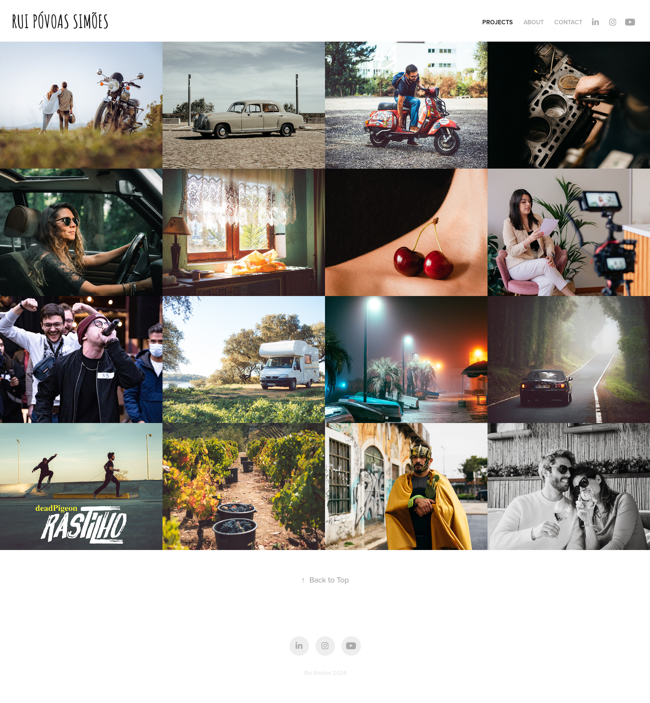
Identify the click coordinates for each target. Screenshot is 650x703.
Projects (497, 22)
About (533, 22)
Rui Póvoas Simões (60, 20)
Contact (568, 22)
